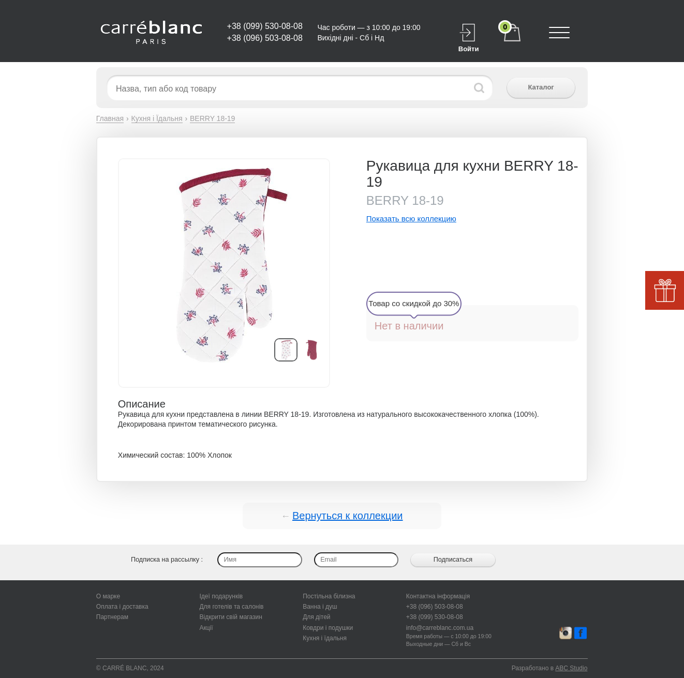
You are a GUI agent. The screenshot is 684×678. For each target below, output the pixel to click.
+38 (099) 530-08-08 (265, 26)
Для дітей (316, 617)
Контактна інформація (438, 596)
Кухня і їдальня (325, 638)
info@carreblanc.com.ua (439, 627)
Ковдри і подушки (328, 627)
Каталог (541, 87)
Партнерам (112, 617)
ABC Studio (571, 668)
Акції (206, 627)
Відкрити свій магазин (230, 617)
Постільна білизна (329, 596)
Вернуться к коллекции (347, 515)
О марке (108, 596)
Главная (110, 118)
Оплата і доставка (122, 606)
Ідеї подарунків (221, 596)
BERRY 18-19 (212, 118)
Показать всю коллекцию (411, 218)
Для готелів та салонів (231, 606)
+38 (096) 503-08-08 (265, 38)
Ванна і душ (320, 606)
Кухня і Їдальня (157, 118)
